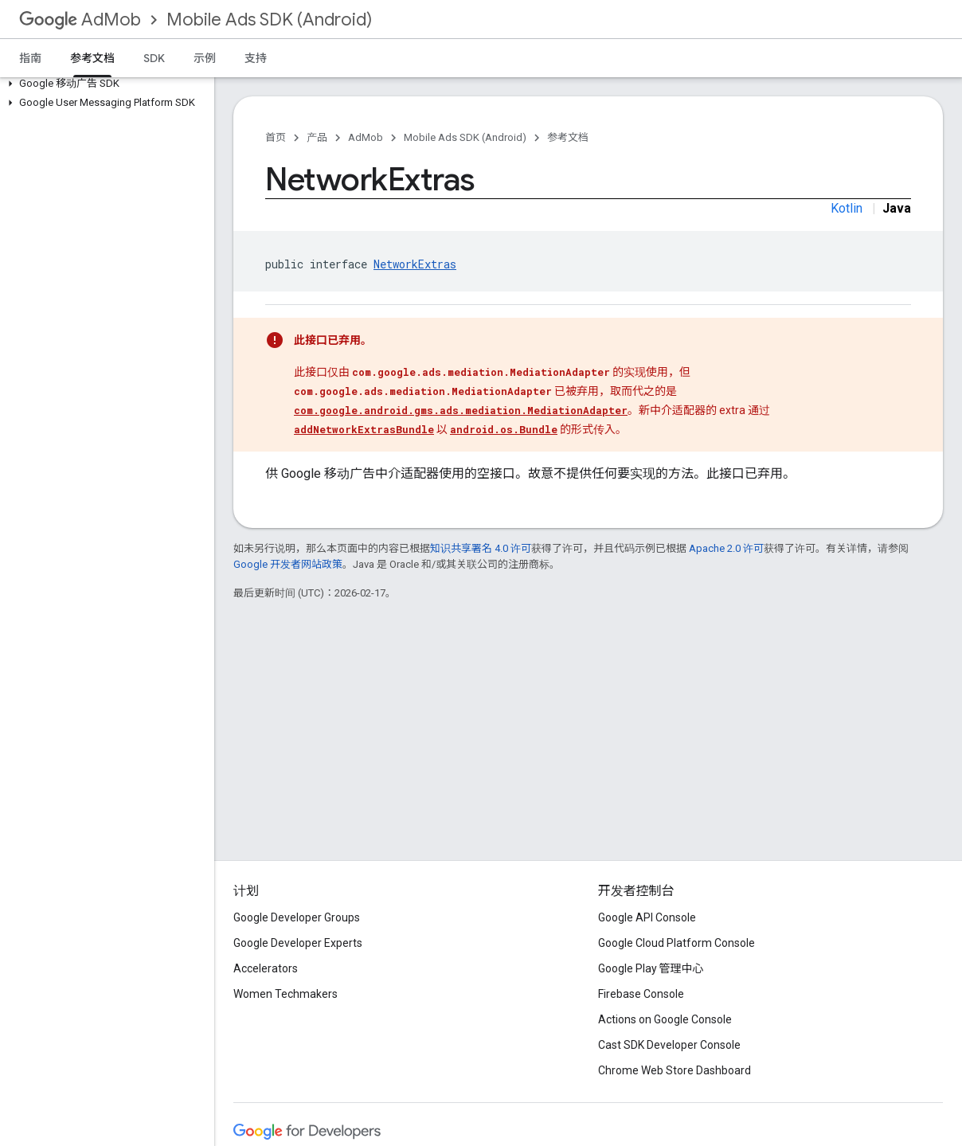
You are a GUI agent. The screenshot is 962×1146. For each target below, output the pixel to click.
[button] (104, 83)
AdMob (80, 19)
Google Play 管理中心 (651, 968)
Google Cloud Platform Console (676, 943)
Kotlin (846, 208)
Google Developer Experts (297, 943)
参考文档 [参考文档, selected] (92, 58)
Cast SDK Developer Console (669, 1044)
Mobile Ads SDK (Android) (269, 19)
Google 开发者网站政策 (287, 564)
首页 (275, 137)
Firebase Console (641, 994)
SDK (154, 58)
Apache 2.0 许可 (726, 548)
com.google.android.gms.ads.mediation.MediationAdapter (461, 410)
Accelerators (265, 968)
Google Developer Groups (296, 917)
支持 (255, 58)
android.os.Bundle (503, 429)
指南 (30, 58)
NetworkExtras (414, 264)
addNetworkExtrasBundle (364, 429)
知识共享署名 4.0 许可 (480, 548)
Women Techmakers (285, 994)
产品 (317, 137)
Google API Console (647, 917)
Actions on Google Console (665, 1019)
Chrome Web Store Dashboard (674, 1070)
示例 (205, 58)
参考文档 (568, 137)
